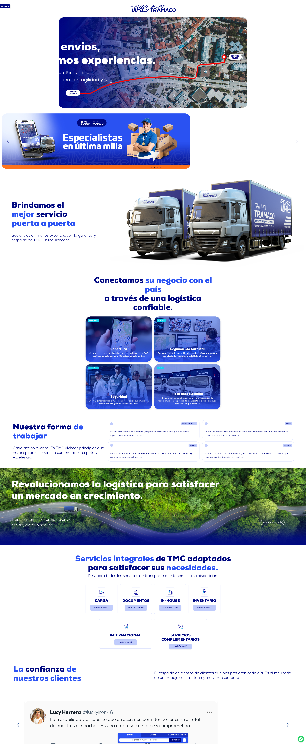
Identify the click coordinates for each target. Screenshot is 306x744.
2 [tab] (155, 167)
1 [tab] (151, 167)
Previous (9, 141)
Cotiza (153, 735)
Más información (101, 608)
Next (297, 141)
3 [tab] (158, 167)
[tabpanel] (153, 141)
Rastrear (175, 740)
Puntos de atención (176, 735)
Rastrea (130, 735)
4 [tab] (161, 167)
